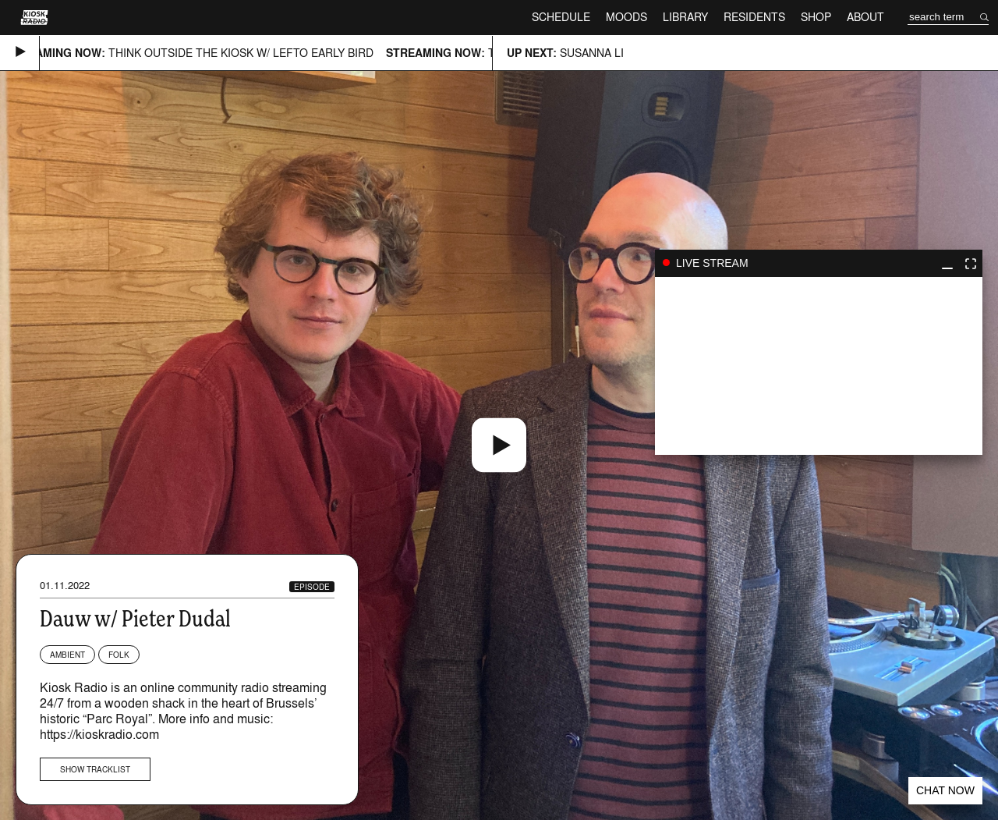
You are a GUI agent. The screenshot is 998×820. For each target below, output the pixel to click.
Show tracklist (95, 769)
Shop (816, 16)
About (865, 16)
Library (685, 16)
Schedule (561, 16)
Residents (754, 16)
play (818, 366)
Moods (626, 16)
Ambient (67, 654)
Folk (118, 654)
